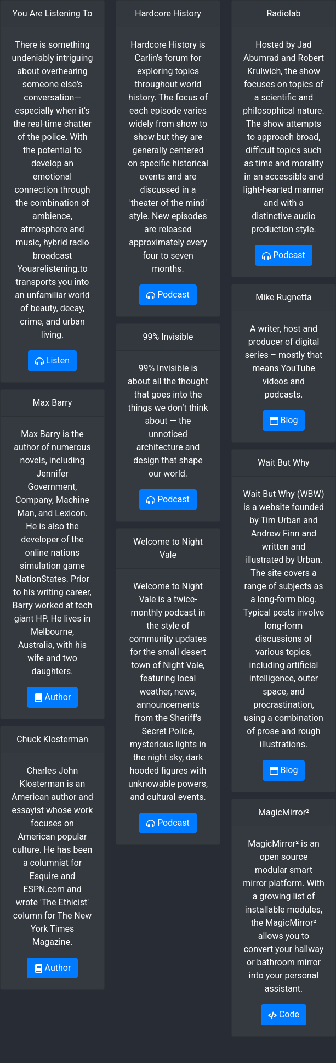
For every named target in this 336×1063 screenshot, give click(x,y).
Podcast (168, 294)
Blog (284, 420)
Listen (52, 360)
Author (52, 697)
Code (283, 1014)
